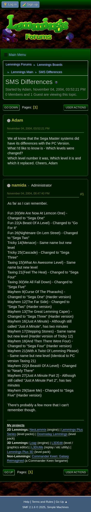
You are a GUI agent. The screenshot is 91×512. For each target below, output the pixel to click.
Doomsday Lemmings (52, 434)
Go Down (11, 107)
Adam (17, 120)
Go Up (8, 472)
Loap (33, 443)
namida (19, 185)
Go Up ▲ (61, 501)
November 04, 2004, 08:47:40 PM (28, 193)
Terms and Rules (42, 501)
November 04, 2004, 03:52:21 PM (28, 128)
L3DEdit (57, 443)
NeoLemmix (38, 429)
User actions (76, 107)
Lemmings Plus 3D (20, 452)
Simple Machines (58, 507)
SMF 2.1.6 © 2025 (33, 507)
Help (26, 501)
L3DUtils (37, 447)
